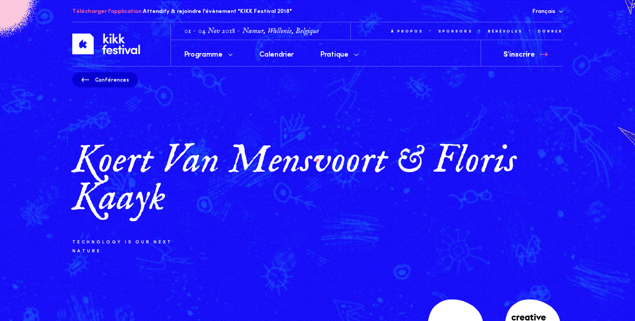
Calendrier (276, 53)
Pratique (339, 53)
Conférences (105, 79)
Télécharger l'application (106, 11)
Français (547, 11)
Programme (208, 53)
